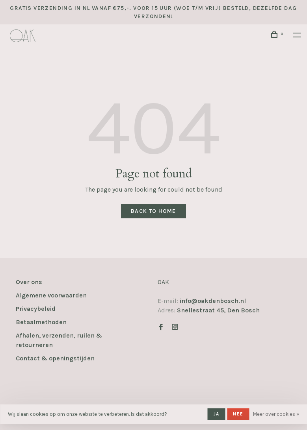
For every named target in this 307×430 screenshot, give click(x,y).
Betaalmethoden (41, 322)
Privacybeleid (36, 308)
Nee (238, 414)
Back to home (153, 211)
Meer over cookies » (276, 414)
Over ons (29, 282)
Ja (216, 414)
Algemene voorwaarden (51, 295)
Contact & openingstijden (55, 358)
